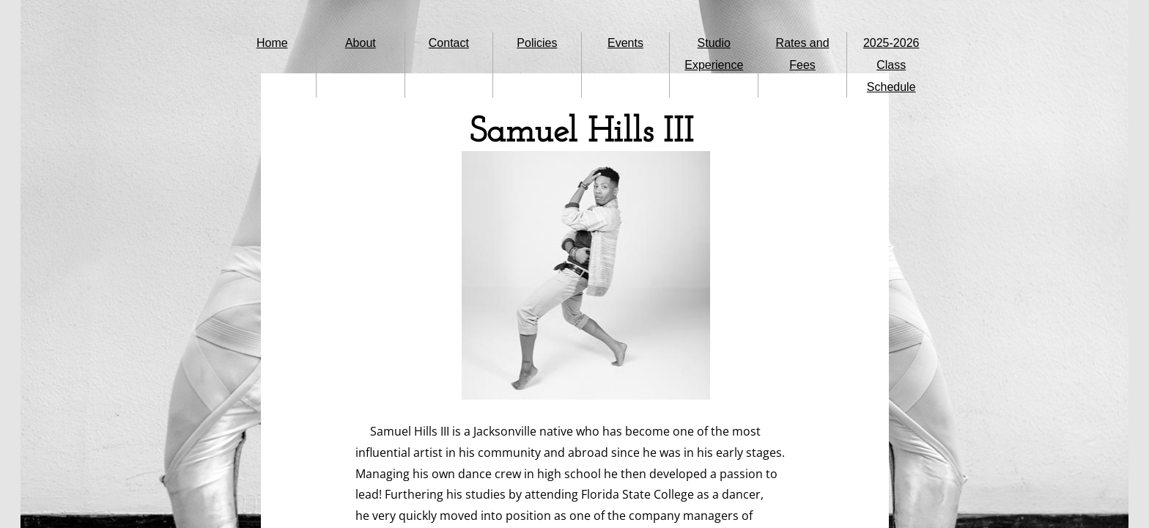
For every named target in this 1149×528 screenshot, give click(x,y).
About (360, 43)
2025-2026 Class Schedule (891, 65)
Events (625, 43)
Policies (537, 43)
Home (272, 43)
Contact (449, 43)
